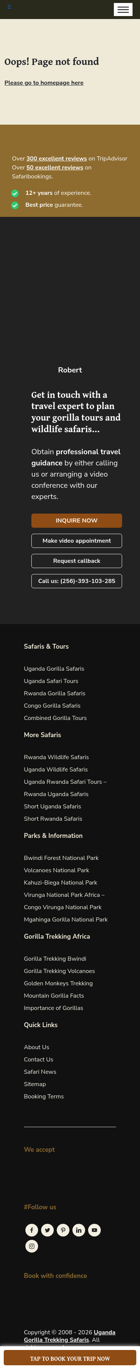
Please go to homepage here (44, 83)
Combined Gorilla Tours (55, 718)
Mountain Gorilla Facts (54, 996)
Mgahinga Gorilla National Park (66, 920)
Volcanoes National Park (56, 870)
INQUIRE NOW (76, 521)
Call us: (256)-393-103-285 (76, 581)
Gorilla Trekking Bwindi (55, 959)
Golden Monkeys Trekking (58, 983)
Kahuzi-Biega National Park (60, 883)
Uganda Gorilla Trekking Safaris (69, 1336)
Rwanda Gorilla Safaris (54, 693)
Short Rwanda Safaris (53, 819)
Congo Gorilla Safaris (52, 706)
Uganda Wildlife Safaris (56, 769)
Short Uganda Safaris (52, 806)
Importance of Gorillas (53, 1008)
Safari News (40, 1072)
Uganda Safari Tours (51, 681)
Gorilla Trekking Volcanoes (59, 971)
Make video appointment (77, 541)
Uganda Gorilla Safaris (54, 669)
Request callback (76, 561)
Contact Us (38, 1059)
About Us (36, 1047)
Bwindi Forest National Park (61, 858)
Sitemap (35, 1084)
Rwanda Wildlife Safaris (56, 757)
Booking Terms (44, 1096)
